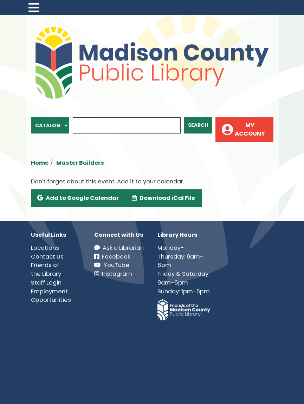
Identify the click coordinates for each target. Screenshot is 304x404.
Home (39, 163)
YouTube (111, 265)
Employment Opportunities (51, 295)
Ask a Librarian (119, 248)
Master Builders (80, 163)
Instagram (113, 274)
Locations (45, 248)
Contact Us (47, 257)
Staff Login (46, 283)
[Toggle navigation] (34, 7)
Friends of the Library (46, 269)
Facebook (112, 257)
